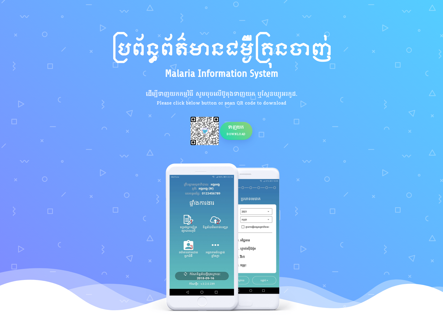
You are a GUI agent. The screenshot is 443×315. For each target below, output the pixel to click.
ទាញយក (236, 130)
